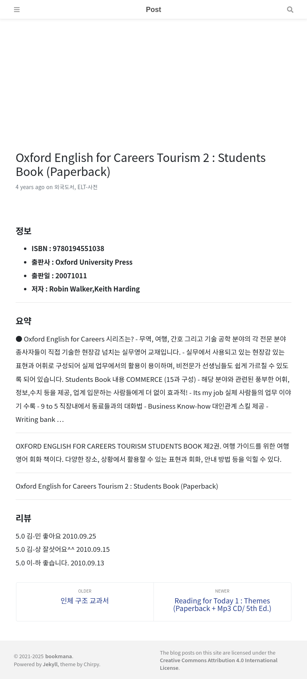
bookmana (58, 656)
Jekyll (50, 664)
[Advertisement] (153, 75)
